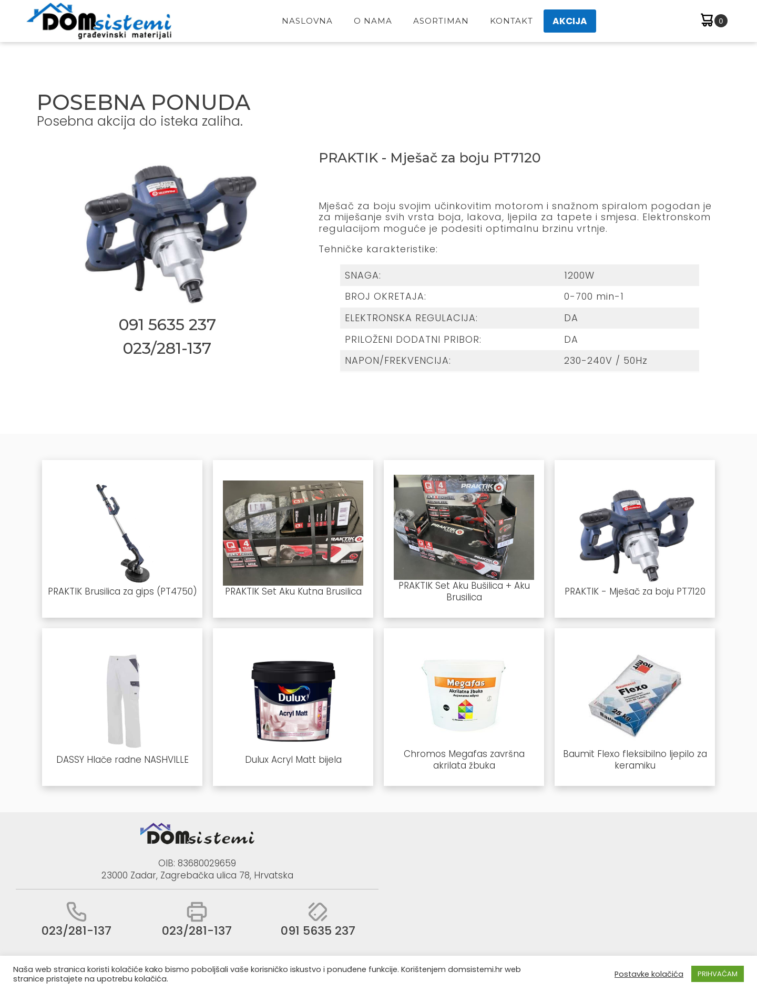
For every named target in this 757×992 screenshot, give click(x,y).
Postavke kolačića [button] (649, 974)
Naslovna (307, 21)
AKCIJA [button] (570, 21)
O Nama (373, 21)
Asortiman (441, 21)
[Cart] (713, 21)
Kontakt (511, 21)
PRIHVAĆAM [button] (718, 974)
